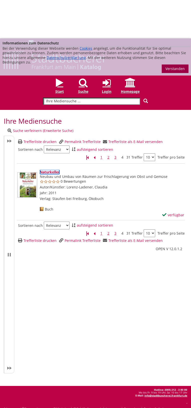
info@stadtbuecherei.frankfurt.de (165, 357)
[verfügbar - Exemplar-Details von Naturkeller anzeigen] (173, 176)
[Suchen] (145, 62)
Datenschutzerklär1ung (66, 19)
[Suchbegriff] (91, 62)
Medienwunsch (92, 370)
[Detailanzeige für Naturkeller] (50, 133)
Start (59, 53)
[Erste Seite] (87, 119)
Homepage (130, 53)
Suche (83, 53)
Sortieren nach (30, 111)
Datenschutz (132, 370)
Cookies (86, 10)
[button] (9, 216)
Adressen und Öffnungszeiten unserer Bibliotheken (37, 370)
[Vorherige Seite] (94, 119)
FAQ (76, 370)
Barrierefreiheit (154, 370)
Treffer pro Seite (171, 119)
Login (106, 53)
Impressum (113, 370)
